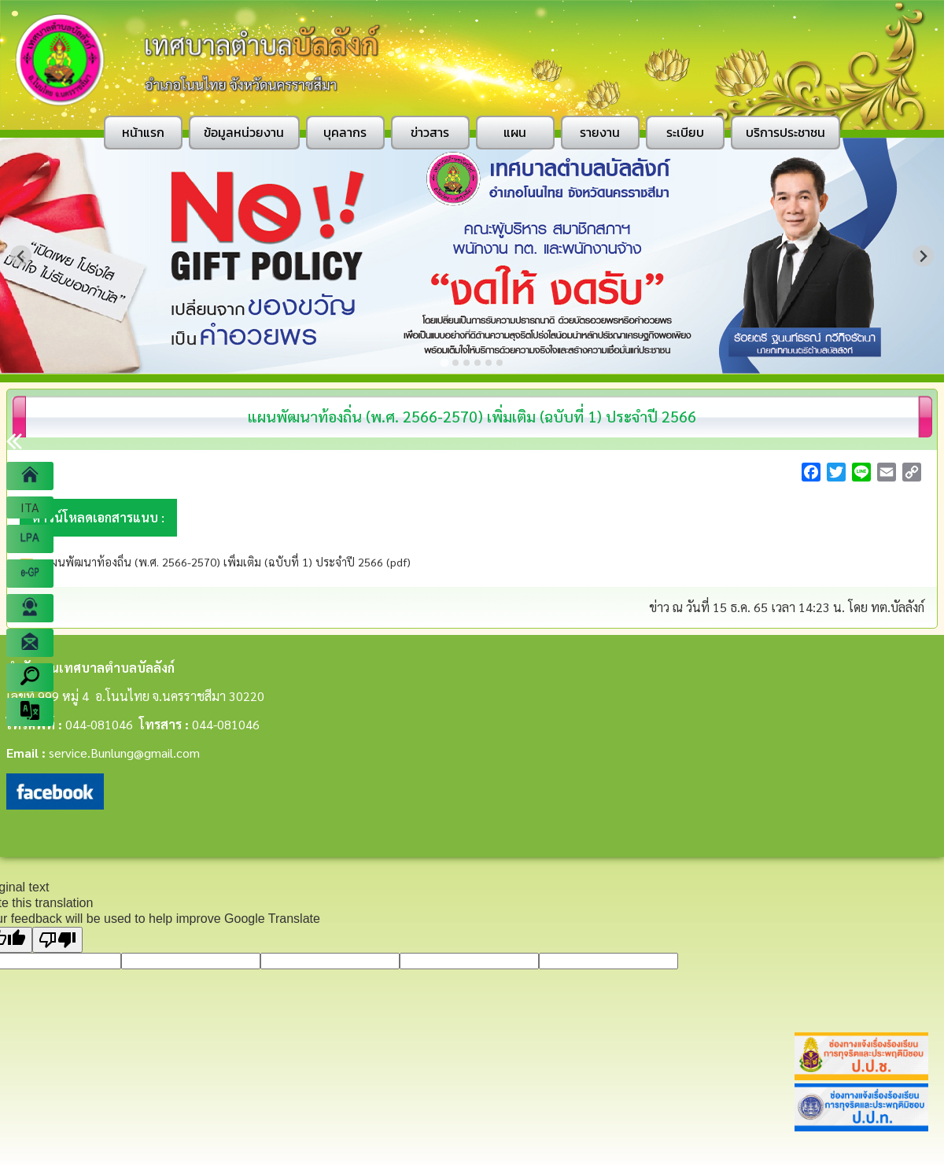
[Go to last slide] (20, 256)
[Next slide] (923, 256)
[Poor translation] (57, 940)
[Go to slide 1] (444, 362)
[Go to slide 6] (499, 363)
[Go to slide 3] (466, 363)
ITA (29, 507)
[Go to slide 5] (488, 363)
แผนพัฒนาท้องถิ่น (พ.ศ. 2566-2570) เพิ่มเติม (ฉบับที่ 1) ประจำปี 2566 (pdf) (225, 562)
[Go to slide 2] (455, 363)
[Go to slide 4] (477, 363)
